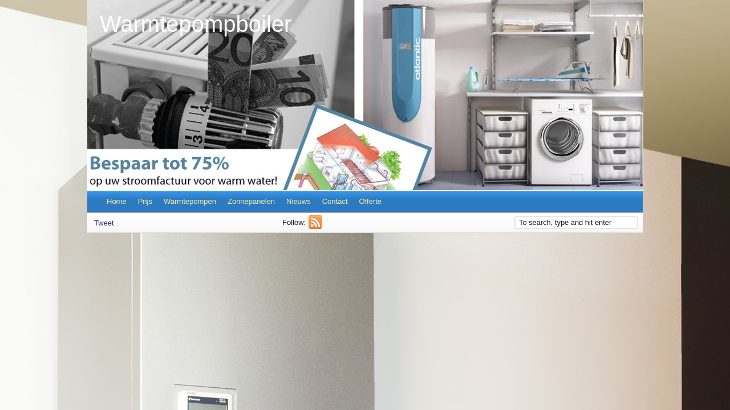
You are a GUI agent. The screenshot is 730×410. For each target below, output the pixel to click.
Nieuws (298, 201)
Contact (335, 201)
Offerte (370, 201)
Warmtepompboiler (195, 23)
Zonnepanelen (251, 201)
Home (117, 201)
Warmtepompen (190, 201)
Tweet (104, 223)
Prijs (145, 201)
